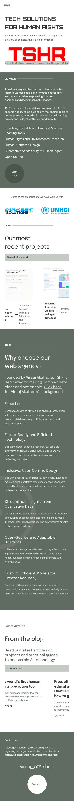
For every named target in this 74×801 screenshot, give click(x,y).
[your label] (14, 173)
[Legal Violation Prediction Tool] (17, 298)
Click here (53, 387)
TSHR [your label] (7, 5)
